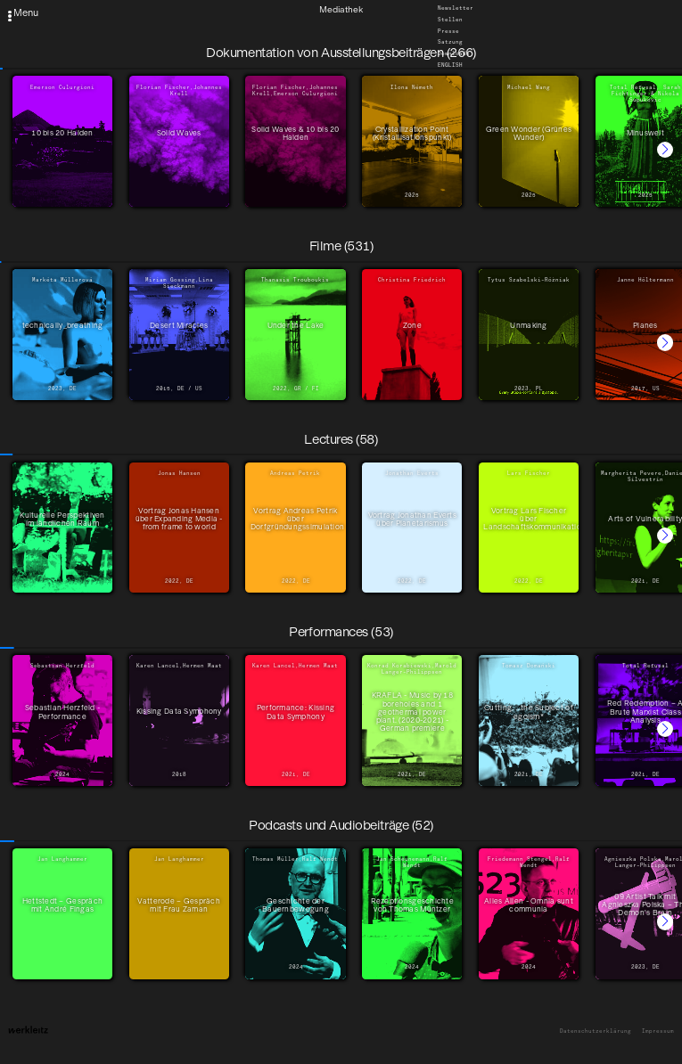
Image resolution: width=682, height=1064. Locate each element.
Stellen (450, 20)
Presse (448, 31)
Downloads (454, 54)
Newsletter (455, 8)
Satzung (450, 42)
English (450, 65)
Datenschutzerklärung (595, 1031)
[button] (665, 150)
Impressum (658, 1031)
